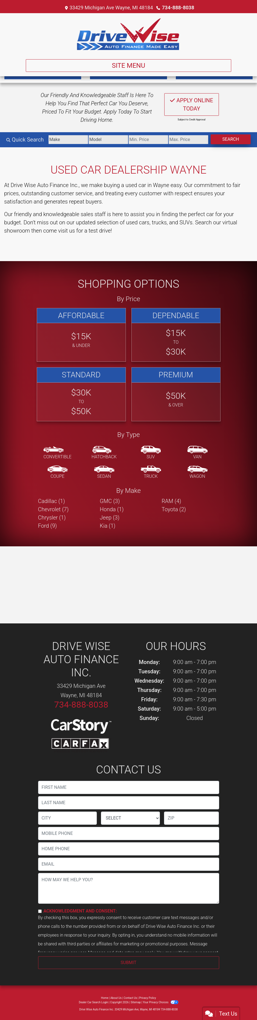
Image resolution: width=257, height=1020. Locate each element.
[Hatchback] (104, 452)
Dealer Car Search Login (93, 1002)
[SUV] (151, 452)
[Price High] (188, 139)
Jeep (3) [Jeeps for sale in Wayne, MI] (110, 517)
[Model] (108, 139)
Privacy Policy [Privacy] (147, 997)
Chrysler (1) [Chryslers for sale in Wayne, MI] (52, 517)
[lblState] (130, 818)
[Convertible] (57, 452)
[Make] (68, 139)
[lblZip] (191, 818)
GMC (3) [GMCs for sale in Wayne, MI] (110, 501)
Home (104, 997)
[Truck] (151, 472)
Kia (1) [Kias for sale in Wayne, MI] (107, 525)
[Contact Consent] (40, 911)
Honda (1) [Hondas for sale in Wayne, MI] (112, 509)
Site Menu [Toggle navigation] (128, 65)
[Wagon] (197, 472)
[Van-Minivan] (197, 452)
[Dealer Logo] (128, 34)
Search (230, 139)
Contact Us (130, 997)
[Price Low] (148, 139)
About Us (116, 997)
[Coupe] (57, 472)
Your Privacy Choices (160, 1002)
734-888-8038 (178, 7)
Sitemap (136, 1002)
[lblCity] (67, 818)
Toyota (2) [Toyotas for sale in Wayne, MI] (174, 509)
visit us (66, 230)
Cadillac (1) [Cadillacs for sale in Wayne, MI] (51, 501)
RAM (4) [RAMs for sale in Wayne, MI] (171, 501)
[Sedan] (104, 472)
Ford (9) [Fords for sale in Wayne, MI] (47, 525)
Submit (128, 962)
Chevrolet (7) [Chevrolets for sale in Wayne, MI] (53, 509)
